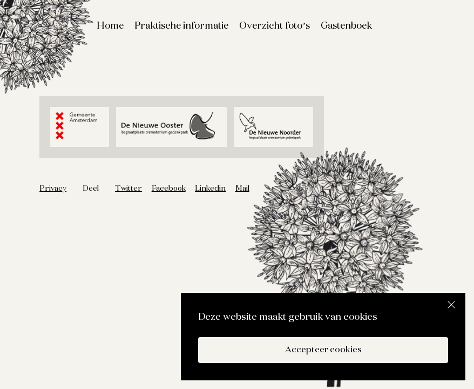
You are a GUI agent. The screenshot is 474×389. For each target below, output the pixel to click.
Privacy (52, 188)
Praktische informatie (181, 26)
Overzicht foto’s (274, 26)
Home (110, 26)
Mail (242, 188)
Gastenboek (346, 26)
